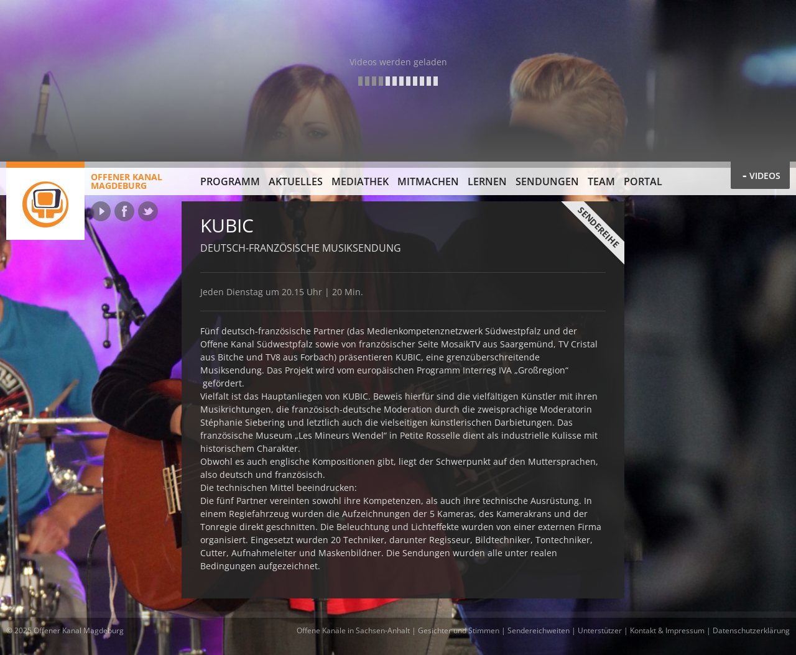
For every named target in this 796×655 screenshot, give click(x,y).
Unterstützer (600, 630)
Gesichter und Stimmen (458, 630)
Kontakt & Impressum (667, 630)
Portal (643, 181)
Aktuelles (296, 181)
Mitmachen (428, 181)
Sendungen (547, 181)
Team (601, 181)
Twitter (148, 211)
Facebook (124, 211)
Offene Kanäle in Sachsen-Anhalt (353, 630)
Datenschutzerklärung (751, 630)
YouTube (101, 211)
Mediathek (360, 181)
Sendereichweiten (538, 630)
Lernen (487, 181)
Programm (230, 181)
